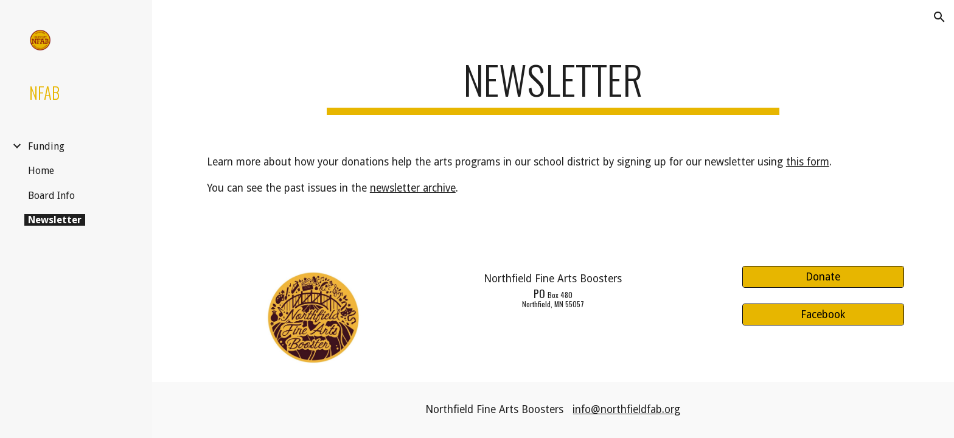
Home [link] (41, 170)
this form (807, 162)
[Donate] (823, 276)
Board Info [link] (51, 195)
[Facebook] (823, 314)
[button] (939, 17)
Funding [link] (46, 146)
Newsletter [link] (55, 220)
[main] (553, 85)
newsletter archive (413, 188)
